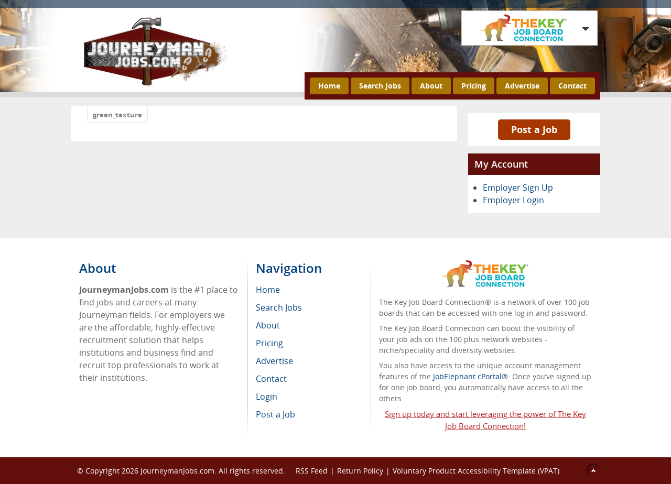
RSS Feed (312, 471)
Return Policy (360, 471)
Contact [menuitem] (271, 378)
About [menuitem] (268, 325)
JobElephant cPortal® (470, 376)
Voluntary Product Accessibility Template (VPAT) (476, 471)
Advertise (522, 86)
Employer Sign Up (518, 187)
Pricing (473, 86)
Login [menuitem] (266, 396)
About (431, 86)
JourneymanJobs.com (177, 471)
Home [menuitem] (268, 289)
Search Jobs (380, 86)
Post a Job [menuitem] (275, 414)
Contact (572, 86)
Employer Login (513, 200)
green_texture (117, 114)
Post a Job (534, 129)
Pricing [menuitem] (269, 343)
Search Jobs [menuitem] (279, 307)
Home (329, 86)
